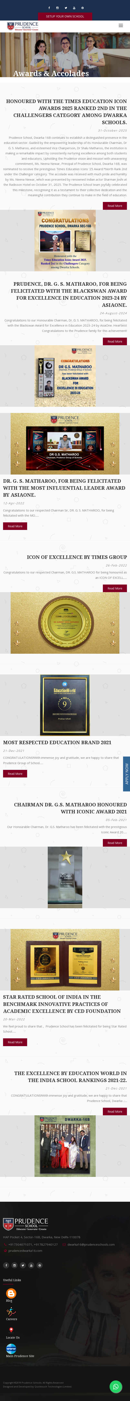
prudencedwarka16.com (25, 1251)
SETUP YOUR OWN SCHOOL (65, 16)
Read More (115, 206)
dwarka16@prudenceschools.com (91, 1244)
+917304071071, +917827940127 (33, 1244)
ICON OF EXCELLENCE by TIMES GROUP (77, 557)
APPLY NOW (126, 774)
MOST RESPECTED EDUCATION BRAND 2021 (57, 742)
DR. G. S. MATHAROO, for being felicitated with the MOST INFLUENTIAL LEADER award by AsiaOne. (64, 488)
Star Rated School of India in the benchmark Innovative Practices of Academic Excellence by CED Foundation (62, 1004)
